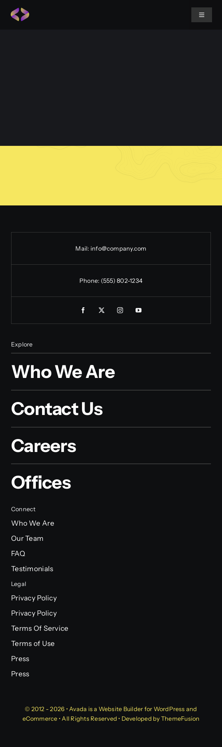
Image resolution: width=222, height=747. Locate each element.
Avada (78, 709)
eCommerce (40, 718)
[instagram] (120, 310)
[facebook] (83, 310)
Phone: (90, 280)
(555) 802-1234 (122, 280)
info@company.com (118, 248)
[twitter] (102, 310)
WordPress (169, 709)
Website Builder (121, 709)
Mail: (82, 248)
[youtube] (139, 310)
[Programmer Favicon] (20, 11)
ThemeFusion (180, 718)
